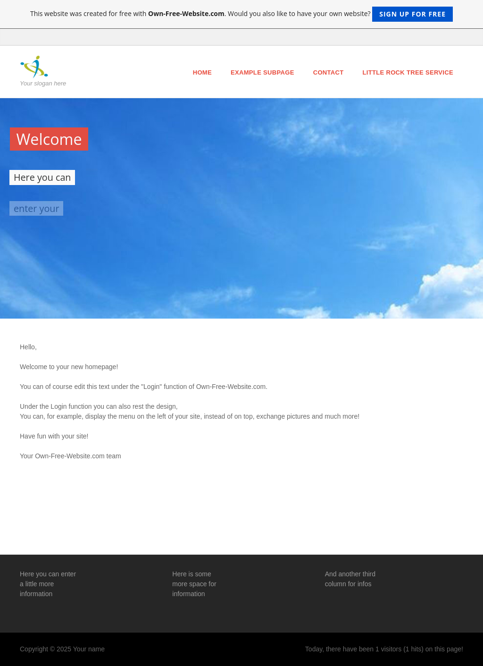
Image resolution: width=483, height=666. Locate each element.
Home (202, 72)
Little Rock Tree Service (408, 72)
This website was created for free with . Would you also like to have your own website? (241, 14)
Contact (328, 72)
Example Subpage (262, 72)
